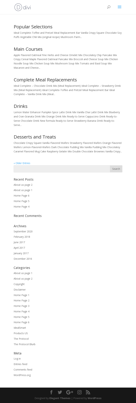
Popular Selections (33, 26)
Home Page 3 (21, 306)
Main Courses (28, 49)
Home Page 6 (21, 195)
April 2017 (19, 247)
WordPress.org (22, 375)
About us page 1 (23, 190)
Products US (21, 333)
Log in (17, 358)
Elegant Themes (59, 398)
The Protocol (21, 338)
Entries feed (20, 364)
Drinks (20, 106)
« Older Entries (22, 163)
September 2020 (23, 231)
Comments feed (23, 369)
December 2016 (23, 258)
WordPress (94, 398)
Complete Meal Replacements (45, 79)
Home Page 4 (21, 206)
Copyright (19, 284)
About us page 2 (23, 184)
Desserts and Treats (35, 137)
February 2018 (22, 236)
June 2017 (19, 242)
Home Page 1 (21, 295)
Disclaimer (20, 289)
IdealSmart (20, 327)
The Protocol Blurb (24, 344)
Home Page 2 (21, 300)
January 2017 (21, 253)
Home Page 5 (21, 201)
